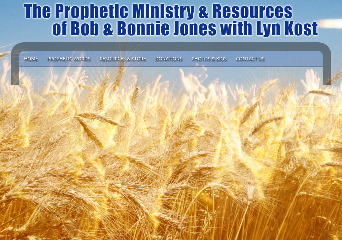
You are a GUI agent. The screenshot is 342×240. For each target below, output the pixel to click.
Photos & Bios (209, 58)
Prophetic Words (69, 58)
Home (31, 58)
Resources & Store (123, 58)
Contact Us (250, 58)
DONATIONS (168, 58)
